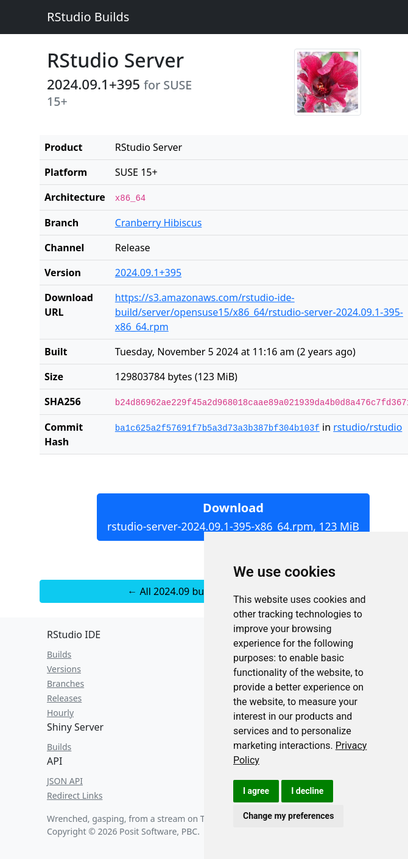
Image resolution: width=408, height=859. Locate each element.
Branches (65, 683)
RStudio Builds (88, 17)
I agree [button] (256, 791)
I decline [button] (307, 791)
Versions (64, 669)
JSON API (65, 781)
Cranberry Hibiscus (158, 222)
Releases (64, 698)
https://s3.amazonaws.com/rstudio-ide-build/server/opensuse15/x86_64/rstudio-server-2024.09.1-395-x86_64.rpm (259, 312)
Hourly (60, 712)
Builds (59, 654)
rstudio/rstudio (367, 427)
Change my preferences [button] (288, 816)
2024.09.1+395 (148, 272)
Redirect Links (74, 795)
